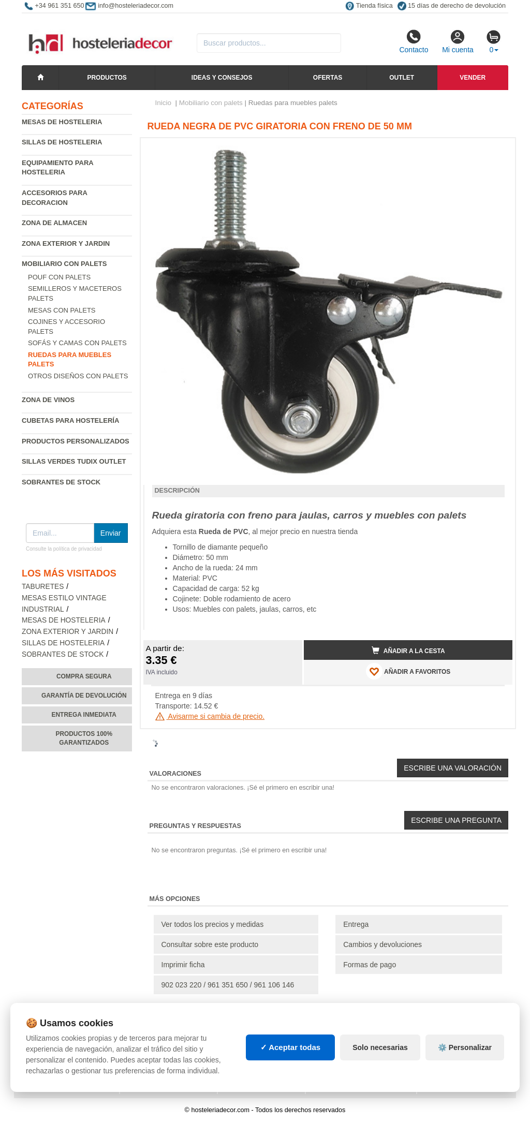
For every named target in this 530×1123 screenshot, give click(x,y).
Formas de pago (369, 965)
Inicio (163, 103)
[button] (495, 150)
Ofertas (327, 77)
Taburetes (43, 586)
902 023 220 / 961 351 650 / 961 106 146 (228, 985)
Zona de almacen (54, 223)
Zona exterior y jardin (66, 243)
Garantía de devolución (84, 695)
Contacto (413, 41)
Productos (106, 77)
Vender (472, 77)
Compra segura (84, 676)
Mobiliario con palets (64, 264)
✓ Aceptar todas (290, 1047)
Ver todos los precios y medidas (212, 924)
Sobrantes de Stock (61, 482)
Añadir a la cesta (408, 650)
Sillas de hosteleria (62, 142)
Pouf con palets (59, 277)
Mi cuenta (458, 41)
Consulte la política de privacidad (64, 549)
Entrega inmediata (84, 714)
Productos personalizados (75, 441)
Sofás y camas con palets (77, 343)
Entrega (356, 924)
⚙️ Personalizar (465, 1047)
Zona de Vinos (48, 400)
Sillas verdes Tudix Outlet (74, 461)
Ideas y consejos (222, 77)
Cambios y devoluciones (382, 944)
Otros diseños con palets (78, 376)
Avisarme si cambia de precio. (210, 716)
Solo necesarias (380, 1047)
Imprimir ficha (183, 965)
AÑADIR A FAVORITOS (408, 671)
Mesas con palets (62, 310)
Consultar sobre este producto (210, 944)
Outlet (401, 77)
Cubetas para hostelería (70, 420)
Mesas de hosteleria (62, 122)
